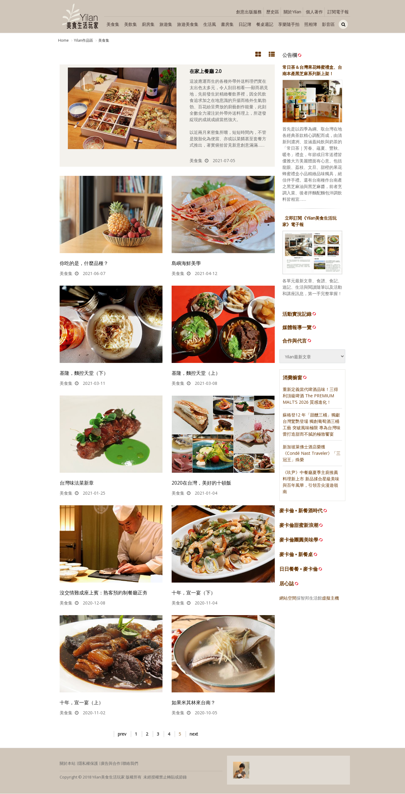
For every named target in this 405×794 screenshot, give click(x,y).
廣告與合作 (110, 763)
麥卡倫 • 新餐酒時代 (301, 511)
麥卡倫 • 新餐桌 (296, 554)
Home (63, 40)
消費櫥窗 (295, 377)
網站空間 (287, 598)
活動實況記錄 (299, 314)
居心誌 (286, 584)
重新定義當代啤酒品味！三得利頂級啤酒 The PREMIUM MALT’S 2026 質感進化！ (310, 396)
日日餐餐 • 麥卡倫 (298, 569)
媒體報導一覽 (299, 327)
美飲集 (130, 24)
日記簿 (245, 24)
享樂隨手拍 (288, 24)
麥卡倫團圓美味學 (298, 540)
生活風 (209, 24)
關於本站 (67, 763)
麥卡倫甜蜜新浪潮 (298, 525)
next (194, 734)
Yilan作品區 (83, 40)
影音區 (328, 24)
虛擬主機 (330, 598)
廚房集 (148, 24)
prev (122, 734)
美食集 (112, 24)
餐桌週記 (264, 24)
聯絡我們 (130, 763)
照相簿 (310, 24)
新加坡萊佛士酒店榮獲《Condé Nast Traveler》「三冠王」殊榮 (311, 453)
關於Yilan (292, 12)
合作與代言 (297, 340)
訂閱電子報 (338, 12)
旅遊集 (165, 24)
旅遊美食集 (187, 24)
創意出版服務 (249, 12)
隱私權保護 (88, 763)
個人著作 (314, 12)
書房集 (227, 24)
